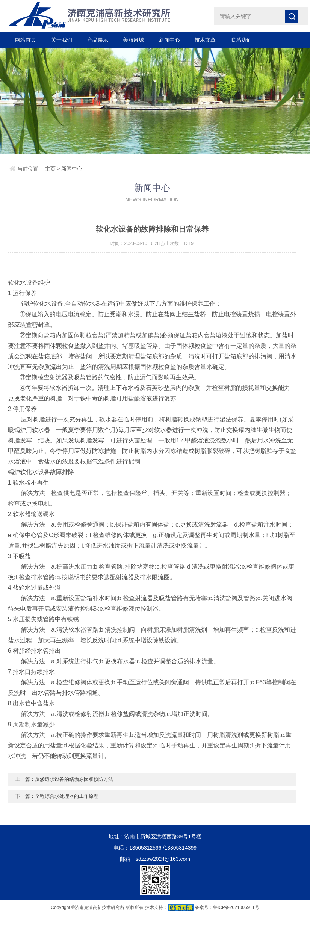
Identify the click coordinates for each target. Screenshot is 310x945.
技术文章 (205, 40)
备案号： (204, 907)
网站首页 (25, 40)
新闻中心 (169, 40)
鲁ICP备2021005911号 (236, 907)
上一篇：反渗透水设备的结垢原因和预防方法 (68, 779)
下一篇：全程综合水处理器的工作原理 (60, 796)
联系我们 (241, 40)
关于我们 (61, 40)
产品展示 (97, 40)
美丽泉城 (133, 40)
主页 (50, 169)
